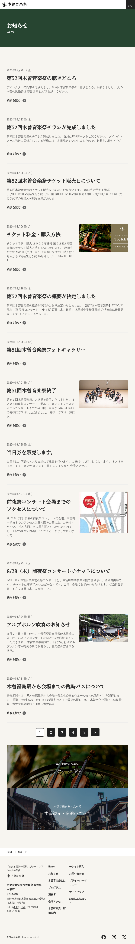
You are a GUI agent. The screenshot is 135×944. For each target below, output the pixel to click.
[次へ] (95, 732)
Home (51, 866)
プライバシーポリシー (77, 882)
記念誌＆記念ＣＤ (77, 901)
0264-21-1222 (18, 907)
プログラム (54, 887)
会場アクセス (55, 901)
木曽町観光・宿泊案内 (57, 910)
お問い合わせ (76, 873)
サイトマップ (76, 891)
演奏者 (52, 894)
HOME (9, 852)
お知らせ (22, 852)
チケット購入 (76, 866)
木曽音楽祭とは (57, 880)
